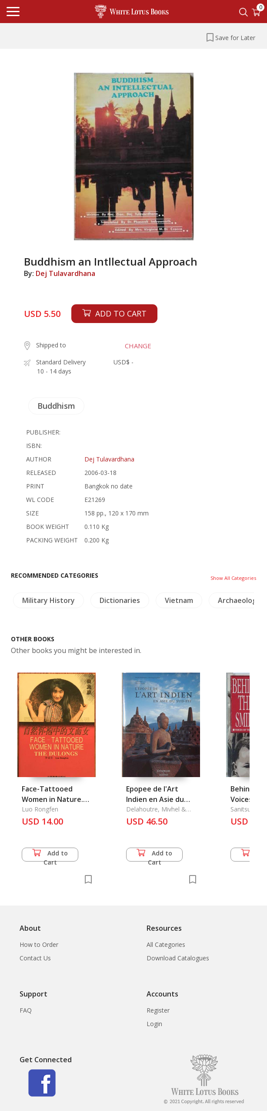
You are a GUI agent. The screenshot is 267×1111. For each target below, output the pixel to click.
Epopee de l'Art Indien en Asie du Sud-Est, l (155, 799)
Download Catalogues (178, 958)
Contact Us (35, 958)
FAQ (26, 1010)
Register (158, 1010)
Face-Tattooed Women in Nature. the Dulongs (52, 799)
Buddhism (56, 406)
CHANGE (138, 345)
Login (154, 1024)
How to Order (39, 944)
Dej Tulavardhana (65, 273)
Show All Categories (233, 578)
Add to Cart (50, 855)
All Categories (166, 944)
